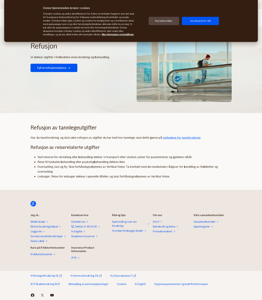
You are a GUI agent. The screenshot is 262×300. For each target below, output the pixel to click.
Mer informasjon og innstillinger (118, 34)
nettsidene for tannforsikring (181, 138)
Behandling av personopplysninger (88, 284)
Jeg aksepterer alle (200, 20)
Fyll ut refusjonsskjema (53, 67)
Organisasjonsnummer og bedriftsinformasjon (181, 284)
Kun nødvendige (163, 20)
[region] (131, 21)
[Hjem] (33, 204)
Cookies (121, 284)
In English (140, 284)
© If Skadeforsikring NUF (45, 284)
